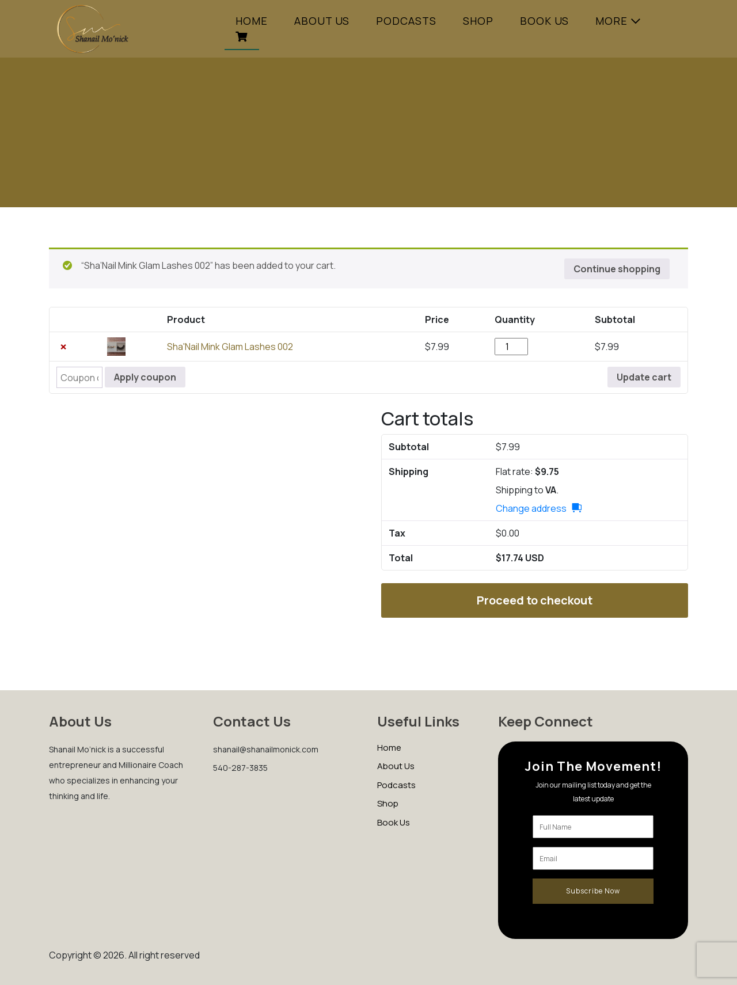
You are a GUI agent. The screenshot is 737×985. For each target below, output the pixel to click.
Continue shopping (616, 269)
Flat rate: (527, 471)
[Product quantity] (511, 346)
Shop (387, 803)
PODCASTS (406, 21)
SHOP (478, 21)
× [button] (63, 346)
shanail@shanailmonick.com (265, 749)
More (611, 21)
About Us (396, 766)
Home (251, 21)
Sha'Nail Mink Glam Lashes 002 (230, 346)
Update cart (644, 377)
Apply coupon (145, 377)
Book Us (544, 21)
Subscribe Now (593, 891)
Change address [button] (531, 508)
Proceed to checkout (534, 600)
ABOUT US (321, 21)
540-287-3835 (240, 767)
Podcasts (396, 785)
